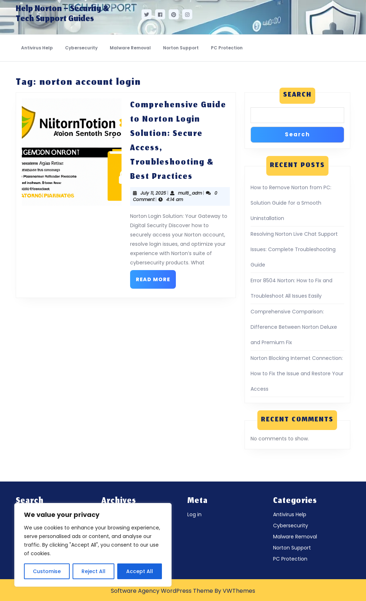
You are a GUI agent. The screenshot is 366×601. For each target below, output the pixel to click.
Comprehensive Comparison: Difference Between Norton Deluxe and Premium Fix (294, 327)
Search (297, 95)
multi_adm (190, 193)
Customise (47, 571)
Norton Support (181, 48)
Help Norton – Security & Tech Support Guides (62, 14)
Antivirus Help (37, 48)
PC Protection (227, 48)
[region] (93, 545)
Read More (156, 276)
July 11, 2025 (153, 193)
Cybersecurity (81, 48)
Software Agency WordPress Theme (162, 591)
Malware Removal (130, 48)
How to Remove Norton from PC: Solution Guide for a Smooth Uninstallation (291, 203)
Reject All (93, 571)
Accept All (139, 571)
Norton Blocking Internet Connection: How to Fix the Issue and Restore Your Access (297, 373)
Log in (194, 514)
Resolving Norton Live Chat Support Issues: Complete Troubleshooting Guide (294, 249)
